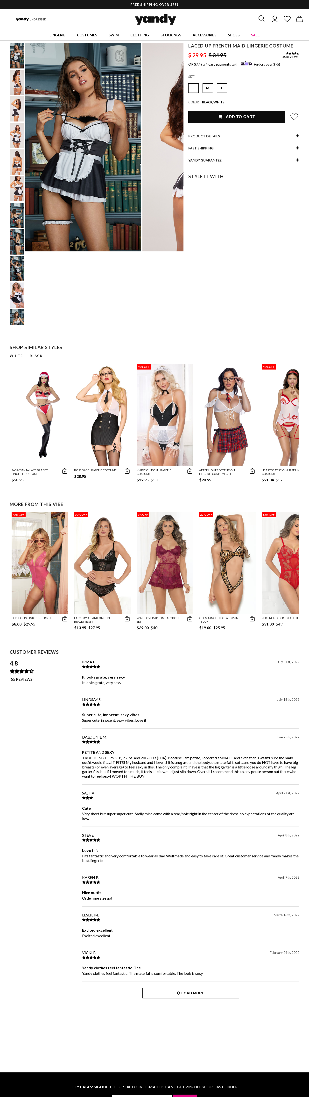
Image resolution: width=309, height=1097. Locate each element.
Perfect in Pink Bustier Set (31, 618)
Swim (114, 35)
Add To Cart (236, 116)
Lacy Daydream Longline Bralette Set (93, 619)
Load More (190, 993)
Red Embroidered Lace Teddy (283, 618)
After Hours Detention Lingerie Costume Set (217, 472)
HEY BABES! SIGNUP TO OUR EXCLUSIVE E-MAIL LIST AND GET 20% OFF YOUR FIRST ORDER (154, 1086)
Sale (255, 35)
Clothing (139, 35)
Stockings (171, 35)
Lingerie (57, 35)
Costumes (87, 35)
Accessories (204, 35)
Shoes (233, 35)
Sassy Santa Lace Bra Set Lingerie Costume (30, 472)
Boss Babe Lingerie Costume (95, 470)
